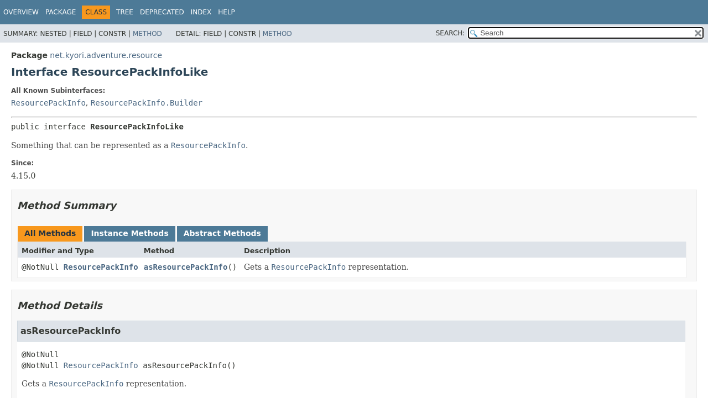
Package (60, 12)
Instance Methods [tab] (129, 233)
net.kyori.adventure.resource (106, 55)
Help (226, 12)
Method (147, 34)
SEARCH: (450, 33)
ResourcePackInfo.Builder (146, 102)
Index (201, 12)
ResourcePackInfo (48, 102)
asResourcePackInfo (186, 267)
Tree (124, 12)
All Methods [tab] (50, 233)
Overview (21, 12)
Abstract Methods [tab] (222, 233)
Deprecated (162, 12)
